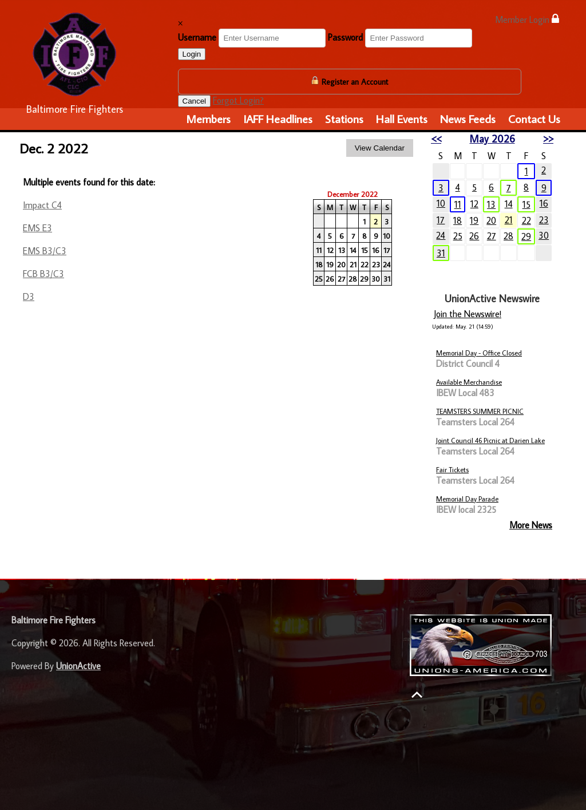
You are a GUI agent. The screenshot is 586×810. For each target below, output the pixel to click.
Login (192, 54)
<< (436, 138)
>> (548, 138)
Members (208, 118)
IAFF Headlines (277, 118)
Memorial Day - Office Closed (479, 353)
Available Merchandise (469, 382)
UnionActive (78, 665)
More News (530, 525)
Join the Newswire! (467, 313)
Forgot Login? (238, 100)
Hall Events (401, 118)
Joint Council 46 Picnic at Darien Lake (490, 440)
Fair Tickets (452, 469)
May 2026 (492, 138)
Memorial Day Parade (467, 499)
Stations (344, 118)
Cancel (195, 101)
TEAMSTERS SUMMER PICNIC (480, 411)
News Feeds (468, 118)
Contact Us (534, 118)
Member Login (527, 19)
